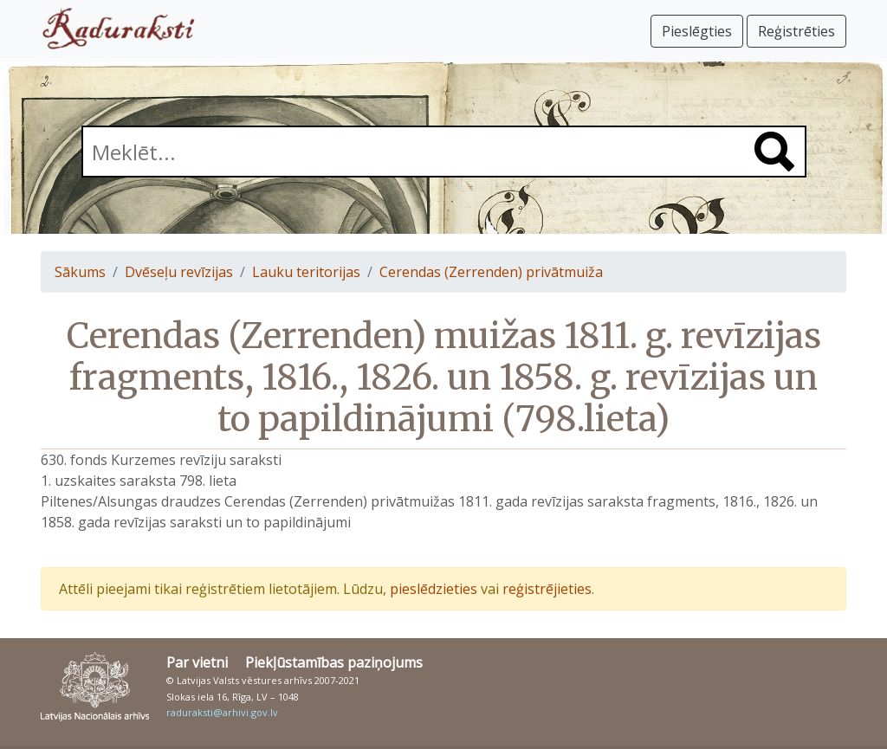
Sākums (80, 271)
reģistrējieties (547, 588)
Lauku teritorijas (306, 271)
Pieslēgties (697, 31)
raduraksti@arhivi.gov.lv (222, 712)
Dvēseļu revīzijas (179, 271)
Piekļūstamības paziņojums (334, 662)
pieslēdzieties (433, 588)
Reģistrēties (796, 31)
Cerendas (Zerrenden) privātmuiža (491, 271)
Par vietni (197, 662)
